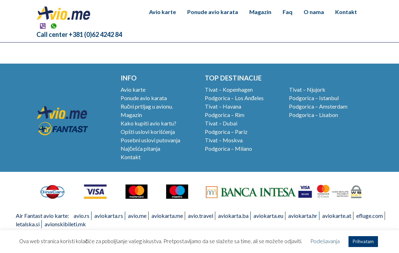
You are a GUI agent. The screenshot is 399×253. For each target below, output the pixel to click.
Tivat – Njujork (307, 89)
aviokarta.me (167, 215)
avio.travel (200, 215)
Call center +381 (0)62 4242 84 (79, 34)
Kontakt (346, 11)
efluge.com (369, 215)
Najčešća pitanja (140, 148)
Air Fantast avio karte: (42, 215)
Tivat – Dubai (221, 123)
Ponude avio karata (212, 11)
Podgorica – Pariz (226, 131)
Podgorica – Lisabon (313, 114)
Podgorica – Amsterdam (318, 106)
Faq (287, 11)
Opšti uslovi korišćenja (148, 131)
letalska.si (28, 224)
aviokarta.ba (233, 215)
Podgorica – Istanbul (314, 98)
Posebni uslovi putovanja (150, 140)
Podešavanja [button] (325, 241)
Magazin (260, 11)
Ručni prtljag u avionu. (147, 106)
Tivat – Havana (223, 106)
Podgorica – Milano (228, 148)
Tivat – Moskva (224, 140)
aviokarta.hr (302, 215)
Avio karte (162, 11)
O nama (314, 11)
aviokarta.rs (108, 215)
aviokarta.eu (268, 215)
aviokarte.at (336, 215)
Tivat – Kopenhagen (229, 89)
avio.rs (81, 215)
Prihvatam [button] (363, 241)
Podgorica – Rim (224, 114)
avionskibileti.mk (65, 224)
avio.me (137, 215)
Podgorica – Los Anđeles (234, 98)
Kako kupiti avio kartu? (148, 123)
